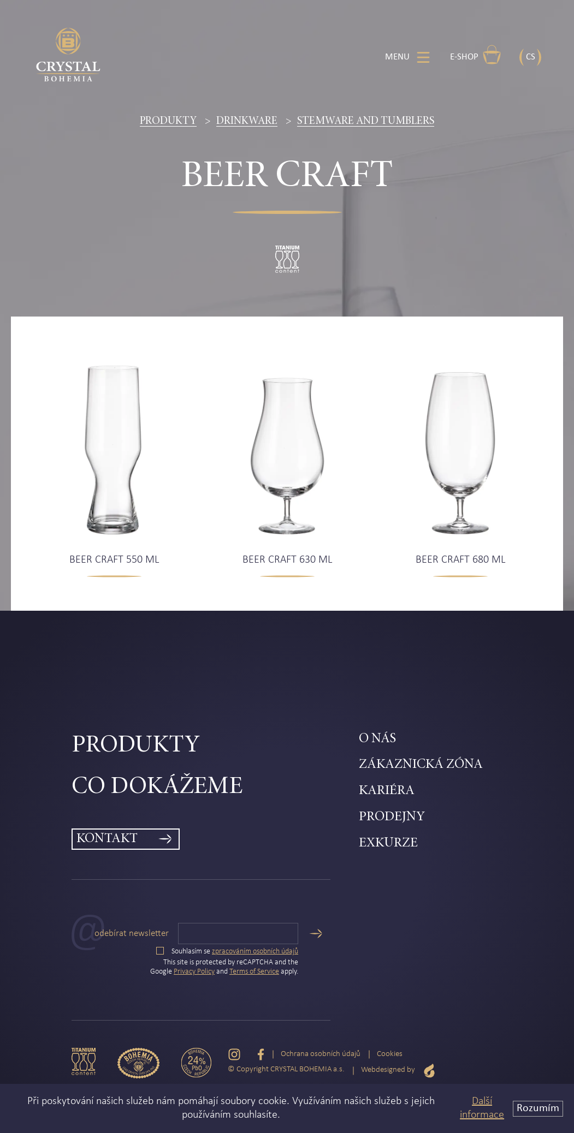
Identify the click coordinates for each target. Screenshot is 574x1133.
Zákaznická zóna (421, 765)
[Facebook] (260, 1055)
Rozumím (538, 1108)
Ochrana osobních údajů (320, 1054)
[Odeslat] (315, 933)
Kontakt (107, 839)
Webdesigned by (398, 1070)
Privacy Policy (194, 972)
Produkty (168, 121)
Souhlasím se (227, 951)
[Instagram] (234, 1055)
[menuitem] (215, 746)
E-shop (475, 54)
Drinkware (246, 121)
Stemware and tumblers (365, 121)
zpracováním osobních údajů (255, 951)
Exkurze (388, 843)
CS (530, 57)
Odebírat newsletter (131, 933)
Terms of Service (254, 972)
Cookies (390, 1054)
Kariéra (387, 791)
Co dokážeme (157, 787)
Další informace (482, 1108)
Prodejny (392, 817)
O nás (377, 739)
